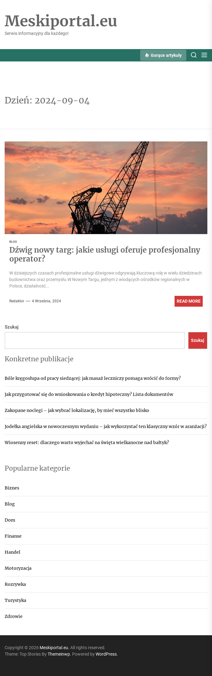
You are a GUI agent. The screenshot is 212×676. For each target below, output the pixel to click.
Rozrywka (15, 584)
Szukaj (12, 327)
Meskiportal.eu (61, 21)
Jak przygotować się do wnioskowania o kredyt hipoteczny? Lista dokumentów (89, 394)
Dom (10, 520)
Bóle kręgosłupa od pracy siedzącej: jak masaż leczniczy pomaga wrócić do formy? (93, 378)
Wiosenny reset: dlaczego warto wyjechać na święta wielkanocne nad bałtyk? (87, 442)
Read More (189, 301)
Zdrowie (14, 616)
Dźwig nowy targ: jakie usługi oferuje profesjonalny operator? (104, 254)
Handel (12, 552)
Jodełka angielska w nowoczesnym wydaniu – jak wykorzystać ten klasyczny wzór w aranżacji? (106, 426)
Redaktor (16, 301)
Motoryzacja (18, 568)
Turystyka (15, 600)
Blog (10, 504)
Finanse (13, 536)
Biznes (12, 488)
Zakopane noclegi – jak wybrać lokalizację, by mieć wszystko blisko (77, 410)
